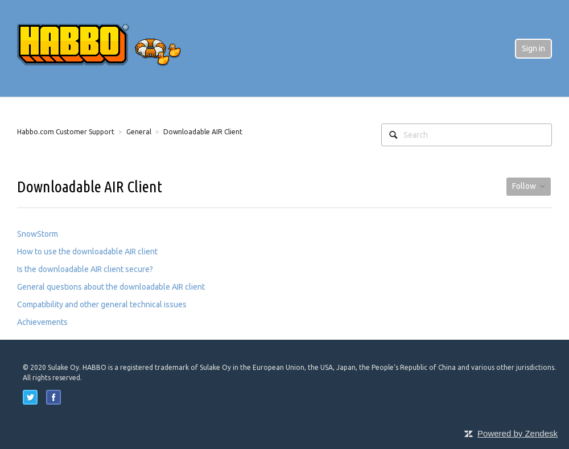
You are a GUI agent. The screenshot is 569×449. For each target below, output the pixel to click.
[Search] (466, 134)
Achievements (42, 322)
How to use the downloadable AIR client (87, 251)
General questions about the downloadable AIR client (111, 286)
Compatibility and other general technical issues (102, 304)
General (138, 131)
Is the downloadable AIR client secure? (85, 269)
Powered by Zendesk (517, 433)
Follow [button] (524, 186)
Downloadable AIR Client (202, 131)
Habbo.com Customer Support (65, 131)
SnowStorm (37, 233)
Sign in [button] (533, 48)
